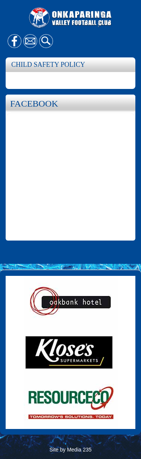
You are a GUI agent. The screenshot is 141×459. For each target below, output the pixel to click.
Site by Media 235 (70, 450)
